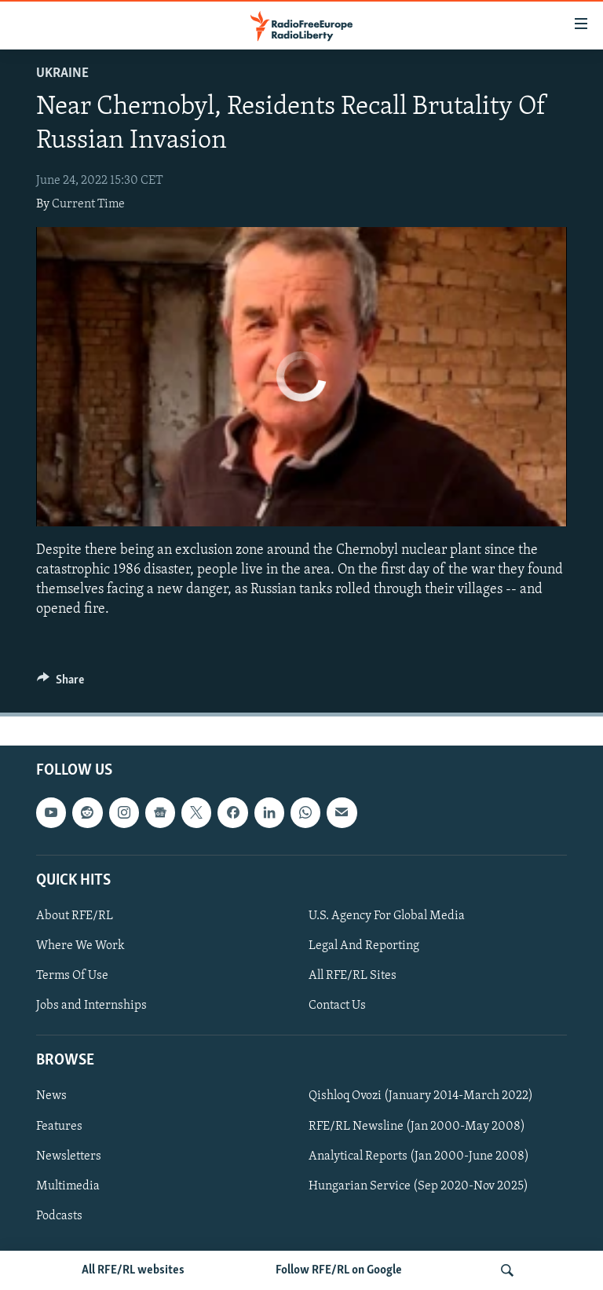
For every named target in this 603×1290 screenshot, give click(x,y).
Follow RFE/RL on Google (339, 1270)
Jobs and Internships (91, 1005)
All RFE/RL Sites (353, 975)
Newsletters (68, 1156)
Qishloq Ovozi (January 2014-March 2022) (421, 1096)
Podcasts (59, 1216)
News (51, 1096)
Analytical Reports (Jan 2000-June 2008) (419, 1156)
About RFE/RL (74, 916)
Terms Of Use (72, 975)
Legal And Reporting (364, 946)
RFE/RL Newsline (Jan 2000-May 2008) (417, 1126)
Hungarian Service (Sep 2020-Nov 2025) (418, 1186)
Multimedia (68, 1186)
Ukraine (62, 73)
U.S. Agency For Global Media (387, 916)
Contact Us (337, 1005)
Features (59, 1126)
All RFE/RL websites (133, 1270)
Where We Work (80, 946)
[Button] (60, 683)
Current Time (88, 204)
